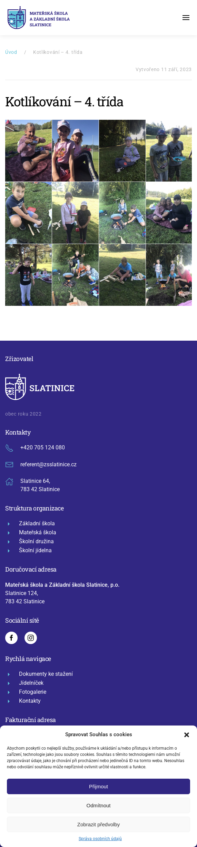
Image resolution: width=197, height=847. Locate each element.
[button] (186, 734)
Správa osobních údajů (100, 838)
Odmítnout (98, 805)
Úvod (11, 52)
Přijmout (98, 786)
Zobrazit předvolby (98, 824)
